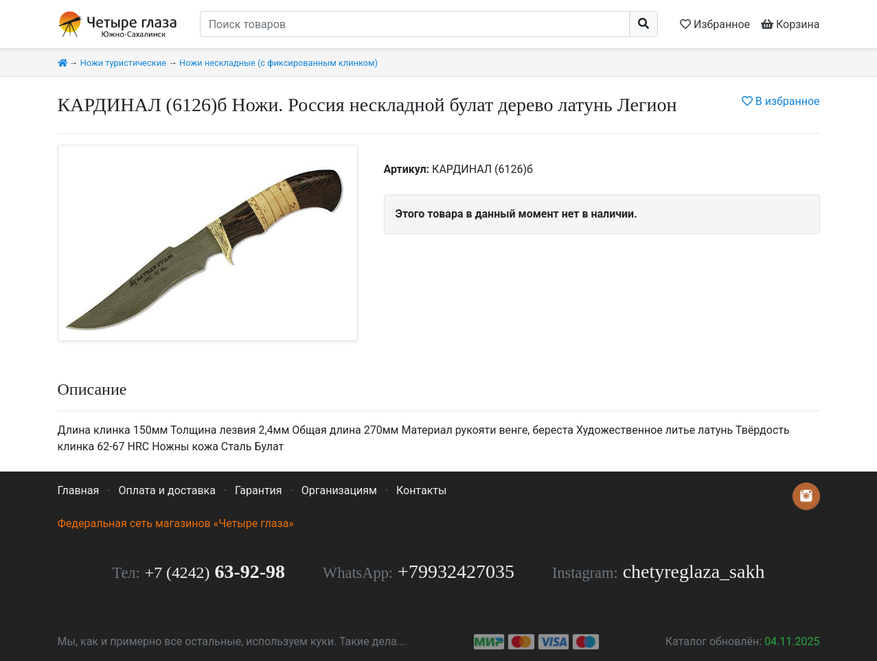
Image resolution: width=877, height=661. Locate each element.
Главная (79, 490)
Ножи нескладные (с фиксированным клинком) (278, 63)
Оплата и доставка (166, 490)
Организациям (339, 490)
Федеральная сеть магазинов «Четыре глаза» (176, 523)
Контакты (421, 490)
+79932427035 (456, 571)
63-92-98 (215, 571)
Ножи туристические (123, 63)
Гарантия (258, 490)
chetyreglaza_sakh (694, 571)
